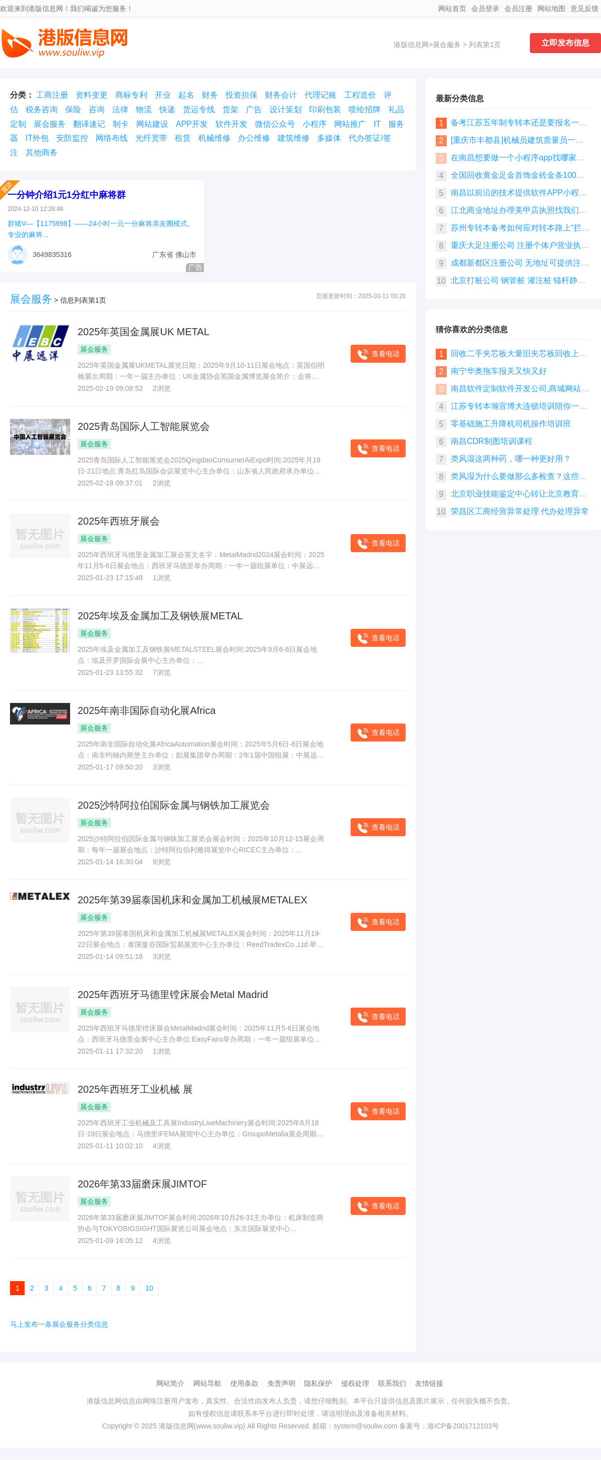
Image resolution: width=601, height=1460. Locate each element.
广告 (254, 109)
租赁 (183, 138)
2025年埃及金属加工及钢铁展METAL (160, 615)
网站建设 (152, 124)
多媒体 (329, 138)
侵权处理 (355, 1383)
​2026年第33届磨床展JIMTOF (142, 1183)
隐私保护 (318, 1383)
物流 (144, 109)
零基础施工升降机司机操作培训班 (511, 423)
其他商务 (42, 152)
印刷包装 (325, 109)
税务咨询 (42, 109)
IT (377, 124)
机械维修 (214, 138)
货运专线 (199, 109)
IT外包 (37, 138)
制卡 (121, 124)
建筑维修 (293, 138)
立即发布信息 (565, 43)
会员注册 (518, 9)
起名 (186, 95)
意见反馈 (584, 9)
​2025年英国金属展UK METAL (143, 331)
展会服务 (447, 45)
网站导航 (207, 1383)
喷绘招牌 (365, 109)
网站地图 (551, 9)
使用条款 (244, 1383)
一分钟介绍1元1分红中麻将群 (67, 195)
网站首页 (452, 9)
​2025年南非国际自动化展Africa (147, 710)
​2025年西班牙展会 (119, 521)
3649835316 (52, 255)
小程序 (315, 124)
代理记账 (321, 95)
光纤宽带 (151, 138)
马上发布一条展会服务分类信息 (59, 1324)
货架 (230, 109)
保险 (73, 109)
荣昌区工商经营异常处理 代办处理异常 (520, 511)
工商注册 (52, 95)
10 (149, 1288)
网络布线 (112, 138)
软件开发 (231, 124)
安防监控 (72, 138)
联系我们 (392, 1383)
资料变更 (92, 95)
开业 (163, 95)
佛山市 (185, 255)
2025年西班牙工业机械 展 (135, 1089)
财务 (210, 95)
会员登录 (485, 9)
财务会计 (281, 95)
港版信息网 (411, 45)
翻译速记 (89, 124)
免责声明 (281, 1383)
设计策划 (285, 109)
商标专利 (131, 95)
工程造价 (360, 95)
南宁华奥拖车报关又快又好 (499, 371)
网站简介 (170, 1383)
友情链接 (429, 1383)
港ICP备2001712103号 (463, 1426)
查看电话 (378, 354)
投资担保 (241, 95)
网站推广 (350, 124)
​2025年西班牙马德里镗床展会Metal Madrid (173, 994)
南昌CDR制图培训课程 (491, 441)
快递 (167, 109)
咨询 (97, 109)
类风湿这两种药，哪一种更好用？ (511, 458)
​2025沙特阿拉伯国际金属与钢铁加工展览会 (174, 805)
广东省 (162, 255)
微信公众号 (275, 124)
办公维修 (254, 138)
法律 (120, 109)
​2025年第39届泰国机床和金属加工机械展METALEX (193, 899)
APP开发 (192, 124)
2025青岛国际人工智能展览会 (144, 426)
